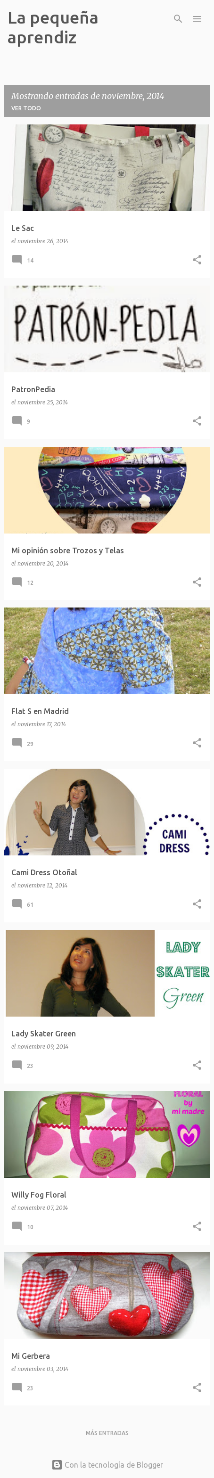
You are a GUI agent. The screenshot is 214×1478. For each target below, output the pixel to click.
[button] (197, 260)
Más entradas (107, 1433)
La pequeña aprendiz (53, 27)
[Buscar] (178, 19)
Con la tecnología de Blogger (107, 1465)
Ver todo (26, 108)
